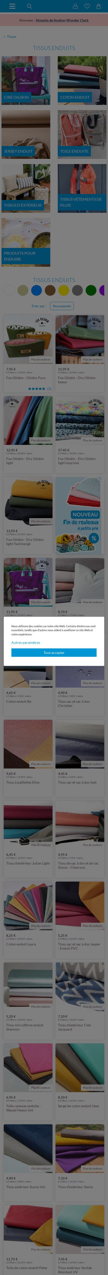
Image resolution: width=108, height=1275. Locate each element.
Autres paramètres (25, 642)
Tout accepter (54, 652)
